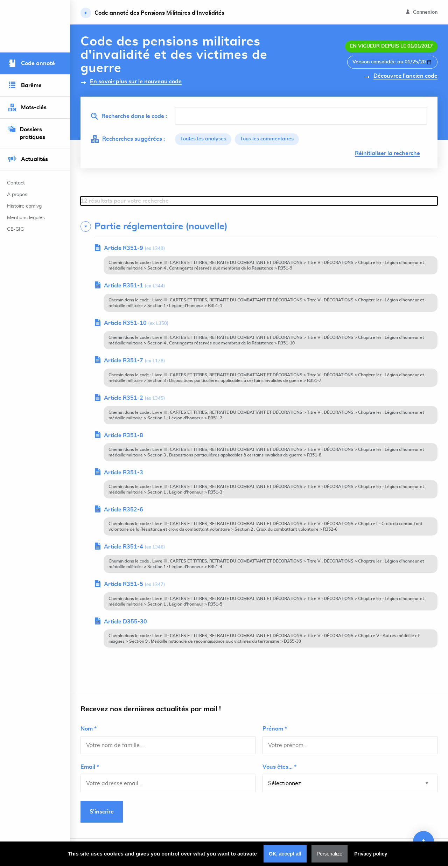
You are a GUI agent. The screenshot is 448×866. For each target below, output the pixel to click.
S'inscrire (102, 812)
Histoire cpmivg (24, 206)
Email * (89, 767)
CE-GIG (15, 229)
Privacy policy (370, 854)
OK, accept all (285, 854)
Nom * (88, 729)
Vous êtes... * (279, 767)
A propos (17, 194)
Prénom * (274, 729)
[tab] (259, 226)
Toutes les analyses (203, 139)
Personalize (329, 854)
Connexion (422, 12)
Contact (16, 183)
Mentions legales (26, 217)
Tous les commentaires (267, 139)
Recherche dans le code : (129, 116)
